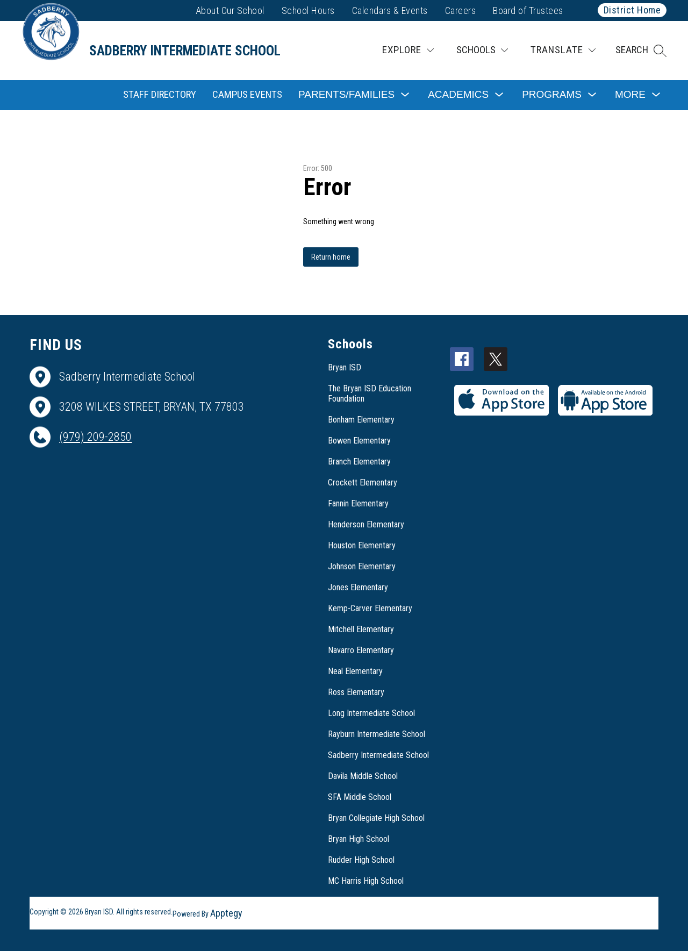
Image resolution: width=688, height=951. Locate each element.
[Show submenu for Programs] (552, 95)
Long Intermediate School (371, 713)
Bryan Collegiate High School (376, 818)
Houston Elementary (362, 545)
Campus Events (247, 94)
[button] (640, 50)
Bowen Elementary (359, 440)
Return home (330, 257)
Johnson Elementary (362, 566)
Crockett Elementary (362, 482)
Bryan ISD (344, 367)
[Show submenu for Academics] (458, 95)
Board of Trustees (528, 10)
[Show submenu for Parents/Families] (346, 95)
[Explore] (407, 50)
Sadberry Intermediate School (378, 755)
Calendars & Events (390, 10)
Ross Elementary (356, 692)
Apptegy (226, 913)
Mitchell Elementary (361, 629)
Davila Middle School (363, 776)
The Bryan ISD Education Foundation (369, 393)
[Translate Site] (563, 50)
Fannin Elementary (358, 503)
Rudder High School (361, 860)
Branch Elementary (359, 461)
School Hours (308, 10)
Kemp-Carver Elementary (370, 608)
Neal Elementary (355, 671)
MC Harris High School (366, 881)
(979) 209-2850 (95, 437)
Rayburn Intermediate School (376, 734)
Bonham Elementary (361, 419)
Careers (460, 10)
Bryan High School (358, 839)
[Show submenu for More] (630, 95)
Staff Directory (159, 94)
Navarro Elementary (361, 650)
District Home (632, 10)
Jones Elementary (358, 587)
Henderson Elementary (366, 524)
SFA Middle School (359, 797)
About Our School (230, 10)
